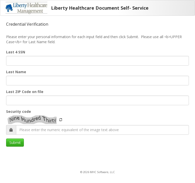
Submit (15, 142)
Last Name (16, 71)
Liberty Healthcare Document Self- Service (100, 8)
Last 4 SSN (15, 52)
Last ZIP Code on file (24, 91)
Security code (18, 111)
